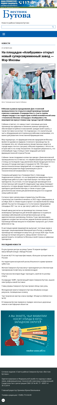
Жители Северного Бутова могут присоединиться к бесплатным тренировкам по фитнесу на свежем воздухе (27, 269)
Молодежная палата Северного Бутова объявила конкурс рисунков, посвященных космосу (25, 291)
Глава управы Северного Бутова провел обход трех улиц (25, 286)
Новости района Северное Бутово (15, 23)
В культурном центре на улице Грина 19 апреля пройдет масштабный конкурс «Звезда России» (24, 250)
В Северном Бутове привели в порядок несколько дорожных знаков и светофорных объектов (26, 303)
